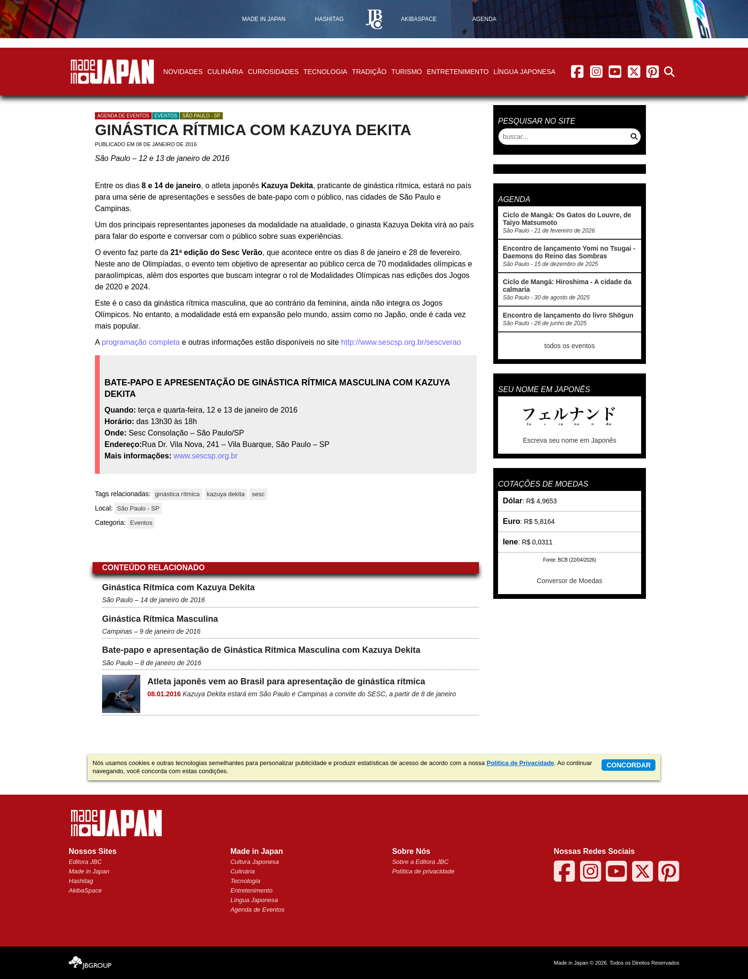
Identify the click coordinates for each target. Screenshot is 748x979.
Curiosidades (273, 71)
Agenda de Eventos (257, 909)
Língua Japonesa (524, 71)
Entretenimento (458, 71)
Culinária (225, 71)
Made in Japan (89, 871)
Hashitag (81, 880)
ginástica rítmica (177, 494)
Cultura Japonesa (254, 861)
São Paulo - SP (201, 115)
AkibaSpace (85, 890)
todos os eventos (569, 346)
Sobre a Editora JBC (420, 861)
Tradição (369, 71)
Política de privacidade (423, 871)
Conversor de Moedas (570, 581)
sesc (258, 494)
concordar (628, 765)
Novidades (182, 71)
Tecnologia (325, 71)
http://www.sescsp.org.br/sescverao (400, 342)
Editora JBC (85, 861)
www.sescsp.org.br (206, 456)
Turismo (406, 71)
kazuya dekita (226, 494)
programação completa (141, 342)
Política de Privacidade (520, 762)
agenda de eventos (123, 115)
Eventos (166, 115)
